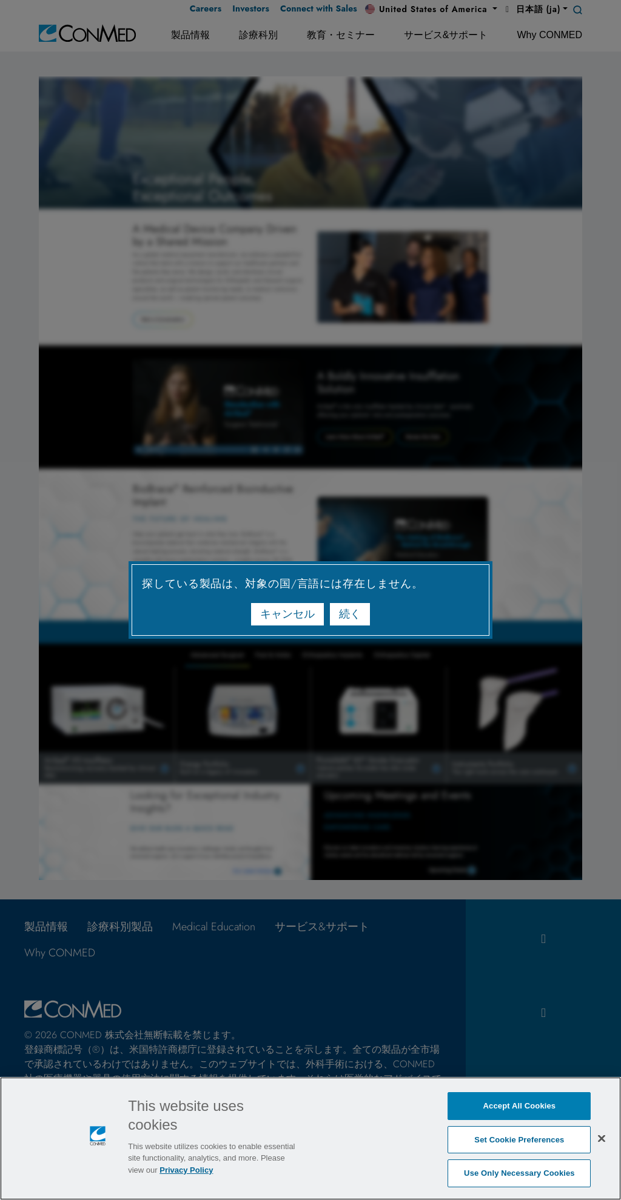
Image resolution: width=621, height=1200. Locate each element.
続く (350, 614)
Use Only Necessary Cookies (519, 1173)
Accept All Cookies (519, 1105)
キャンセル (287, 614)
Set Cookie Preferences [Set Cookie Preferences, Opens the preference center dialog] (519, 1139)
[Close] (601, 1138)
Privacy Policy (186, 1170)
